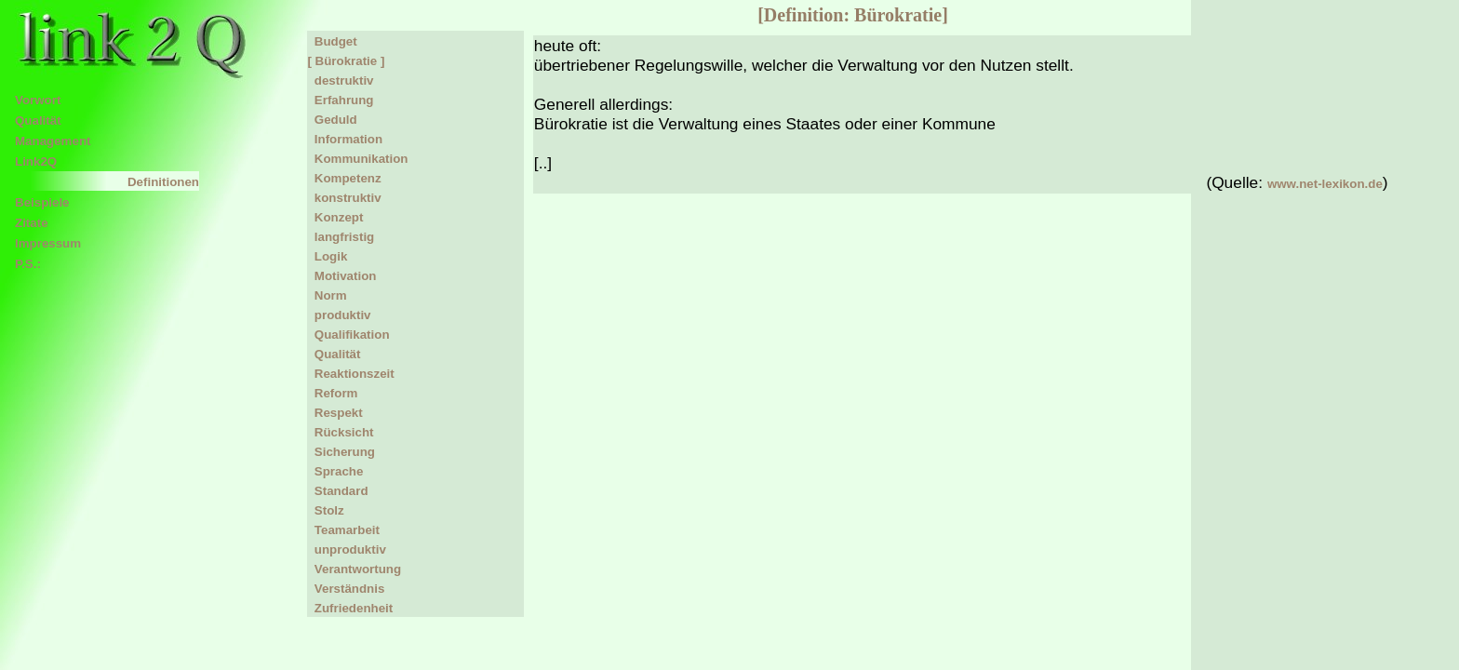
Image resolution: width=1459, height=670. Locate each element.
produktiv (338, 315)
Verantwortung (354, 569)
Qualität (38, 120)
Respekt (334, 413)
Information (344, 139)
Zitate (31, 223)
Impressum (48, 243)
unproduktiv (346, 549)
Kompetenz (344, 178)
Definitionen (163, 182)
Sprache (335, 471)
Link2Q (36, 161)
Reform (332, 393)
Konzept (335, 217)
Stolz (325, 510)
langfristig (340, 237)
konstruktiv (344, 198)
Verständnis (345, 589)
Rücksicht (340, 432)
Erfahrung (340, 100)
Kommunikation (357, 159)
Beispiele (42, 202)
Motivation (341, 276)
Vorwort (37, 100)
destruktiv (340, 80)
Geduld (331, 120)
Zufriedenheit (350, 608)
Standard (337, 491)
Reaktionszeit (350, 374)
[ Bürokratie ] (345, 61)
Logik (327, 256)
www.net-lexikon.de (1325, 184)
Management (52, 141)
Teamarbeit (343, 530)
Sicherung (341, 452)
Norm (326, 295)
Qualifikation (348, 335)
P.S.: (28, 264)
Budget (331, 41)
